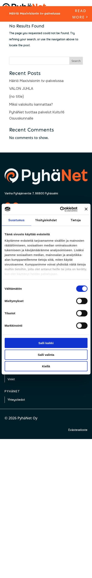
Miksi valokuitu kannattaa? (31, 104)
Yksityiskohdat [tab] (46, 220)
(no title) (16, 96)
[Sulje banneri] (86, 209)
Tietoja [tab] (76, 220)
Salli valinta (46, 354)
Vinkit (11, 379)
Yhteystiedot (16, 399)
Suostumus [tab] (16, 220)
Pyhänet (12, 391)
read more (79, 13)
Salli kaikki (46, 343)
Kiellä (46, 366)
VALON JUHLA (21, 88)
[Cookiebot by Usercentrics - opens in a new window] (60, 209)
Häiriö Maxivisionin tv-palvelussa (34, 13)
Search (76, 61)
